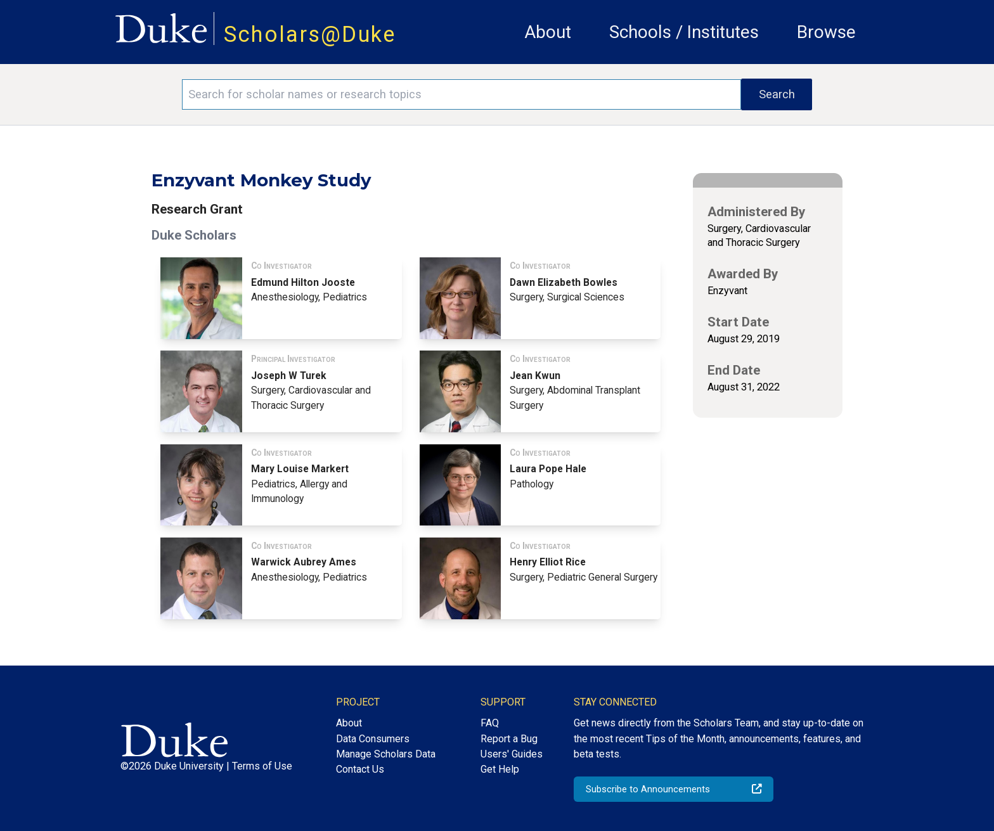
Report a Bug (509, 739)
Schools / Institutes (684, 32)
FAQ (490, 723)
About (547, 32)
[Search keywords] (461, 94)
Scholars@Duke (310, 34)
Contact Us (360, 769)
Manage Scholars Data (386, 754)
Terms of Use (262, 766)
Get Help (500, 769)
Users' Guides (512, 754)
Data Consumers (373, 739)
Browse (826, 32)
